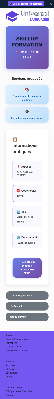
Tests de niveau (14, 346)
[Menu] (47, 16)
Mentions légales (14, 387)
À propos (10, 365)
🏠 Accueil (16, 306)
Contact (10, 376)
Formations (11, 343)
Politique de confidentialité (19, 391)
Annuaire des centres (16, 350)
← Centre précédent (21, 295)
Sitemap (10, 395)
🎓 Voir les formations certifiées (26, 4)
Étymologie (11, 373)
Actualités (11, 361)
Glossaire (10, 369)
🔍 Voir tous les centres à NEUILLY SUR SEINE (27, 267)
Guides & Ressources (17, 339)
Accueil (9, 335)
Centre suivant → (19, 317)
